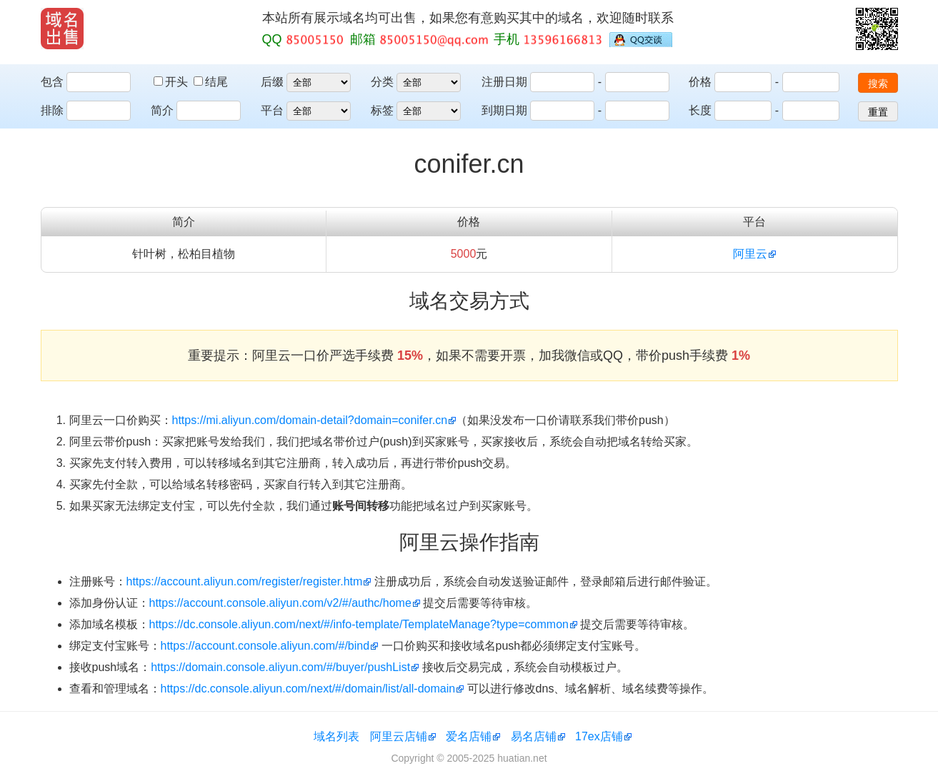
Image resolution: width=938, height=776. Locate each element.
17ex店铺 (599, 736)
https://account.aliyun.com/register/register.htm (244, 581)
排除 (52, 110)
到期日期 (504, 110)
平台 (272, 110)
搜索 (878, 83)
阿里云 (750, 254)
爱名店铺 (469, 736)
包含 (52, 82)
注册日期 (504, 82)
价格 (700, 82)
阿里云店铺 (398, 736)
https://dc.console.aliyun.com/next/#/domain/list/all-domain (308, 688)
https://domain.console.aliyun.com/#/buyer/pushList (280, 667)
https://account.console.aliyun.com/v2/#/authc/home (280, 603)
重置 (878, 112)
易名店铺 (534, 736)
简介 (162, 110)
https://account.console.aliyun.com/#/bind (265, 646)
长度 (700, 110)
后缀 (272, 82)
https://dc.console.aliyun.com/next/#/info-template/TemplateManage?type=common (359, 624)
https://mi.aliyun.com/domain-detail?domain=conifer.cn (310, 420)
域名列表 (336, 736)
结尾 (211, 82)
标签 (382, 110)
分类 (382, 82)
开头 (172, 82)
